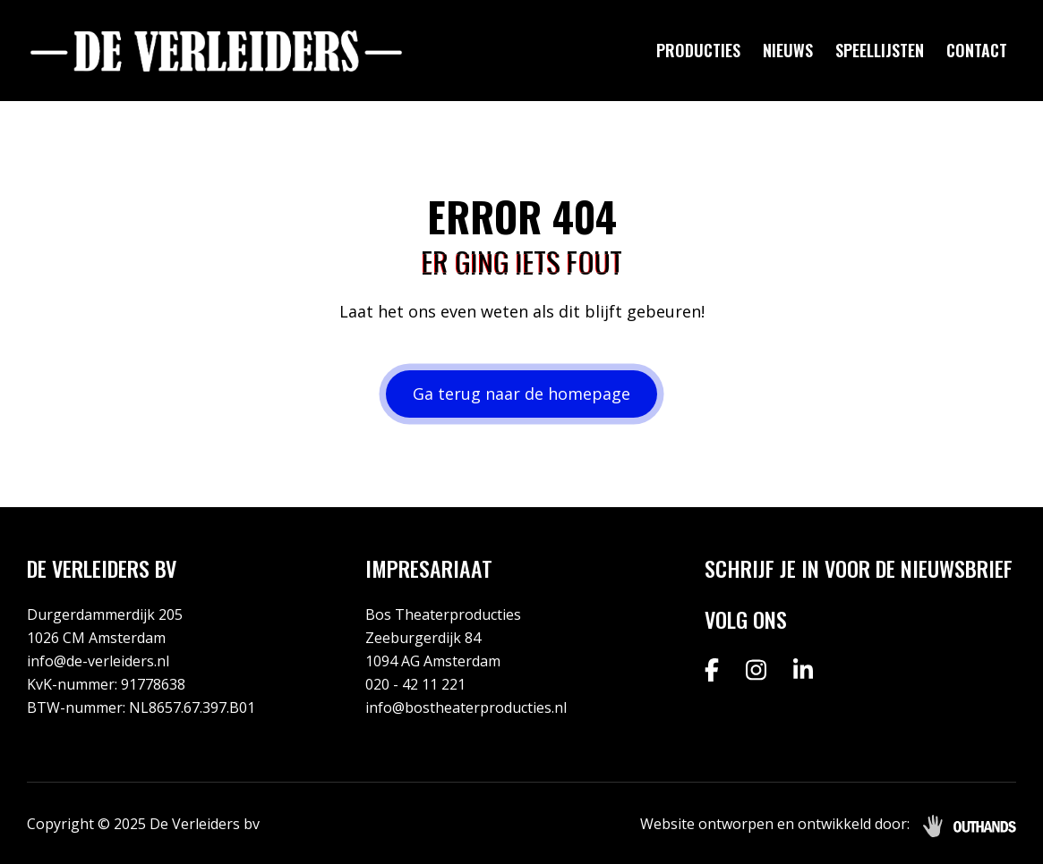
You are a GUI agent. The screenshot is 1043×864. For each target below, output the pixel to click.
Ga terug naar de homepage (521, 393)
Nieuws (788, 50)
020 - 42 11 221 (415, 684)
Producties (698, 50)
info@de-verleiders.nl (98, 661)
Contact (976, 50)
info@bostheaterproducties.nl (466, 707)
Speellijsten (879, 50)
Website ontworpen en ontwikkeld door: (775, 824)
